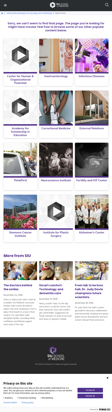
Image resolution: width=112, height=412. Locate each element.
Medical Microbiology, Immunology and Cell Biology (29, 13)
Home (2, 13)
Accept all (90, 390)
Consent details (10, 402)
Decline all (90, 396)
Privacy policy (28, 402)
